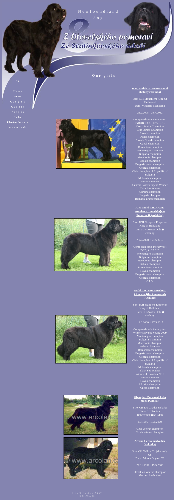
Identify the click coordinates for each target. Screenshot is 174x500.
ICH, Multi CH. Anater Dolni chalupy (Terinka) (150, 90)
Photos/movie (18, 122)
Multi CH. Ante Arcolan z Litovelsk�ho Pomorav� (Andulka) (150, 294)
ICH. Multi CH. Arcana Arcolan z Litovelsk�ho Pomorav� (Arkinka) (150, 211)
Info (17, 117)
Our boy (17, 106)
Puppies (17, 111)
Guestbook (17, 127)
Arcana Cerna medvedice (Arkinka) (149, 442)
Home (17, 91)
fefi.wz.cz (87, 496)
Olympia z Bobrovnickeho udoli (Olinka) (150, 399)
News (18, 96)
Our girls (18, 101)
